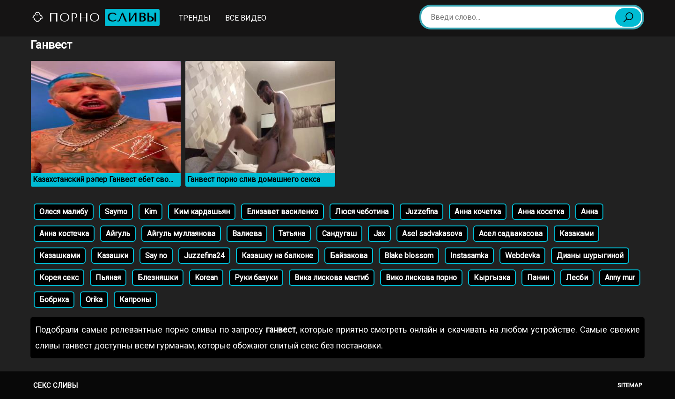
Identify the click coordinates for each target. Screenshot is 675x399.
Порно (95, 17)
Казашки (112, 255)
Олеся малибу (63, 211)
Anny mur (620, 277)
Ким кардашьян (202, 211)
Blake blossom (408, 255)
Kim (150, 211)
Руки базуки (256, 277)
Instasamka (469, 255)
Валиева (247, 233)
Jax (379, 233)
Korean (206, 277)
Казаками (576, 233)
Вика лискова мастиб (331, 277)
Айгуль (118, 233)
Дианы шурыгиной (590, 255)
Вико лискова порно (421, 277)
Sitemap (629, 385)
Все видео (245, 18)
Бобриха (54, 299)
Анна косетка (541, 211)
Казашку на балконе (277, 255)
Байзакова (348, 255)
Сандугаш (339, 233)
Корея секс (59, 277)
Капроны (135, 299)
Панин (538, 277)
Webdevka (522, 255)
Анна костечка (64, 233)
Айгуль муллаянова (181, 233)
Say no (156, 255)
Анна (589, 211)
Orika (94, 299)
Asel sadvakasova (432, 233)
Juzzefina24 (204, 255)
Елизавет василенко (282, 211)
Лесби (577, 277)
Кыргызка (492, 277)
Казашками (59, 255)
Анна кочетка (478, 211)
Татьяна (292, 233)
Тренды (195, 18)
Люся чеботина (362, 211)
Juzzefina (421, 211)
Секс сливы (55, 385)
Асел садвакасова (511, 233)
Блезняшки (158, 277)
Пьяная (108, 277)
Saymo (116, 211)
